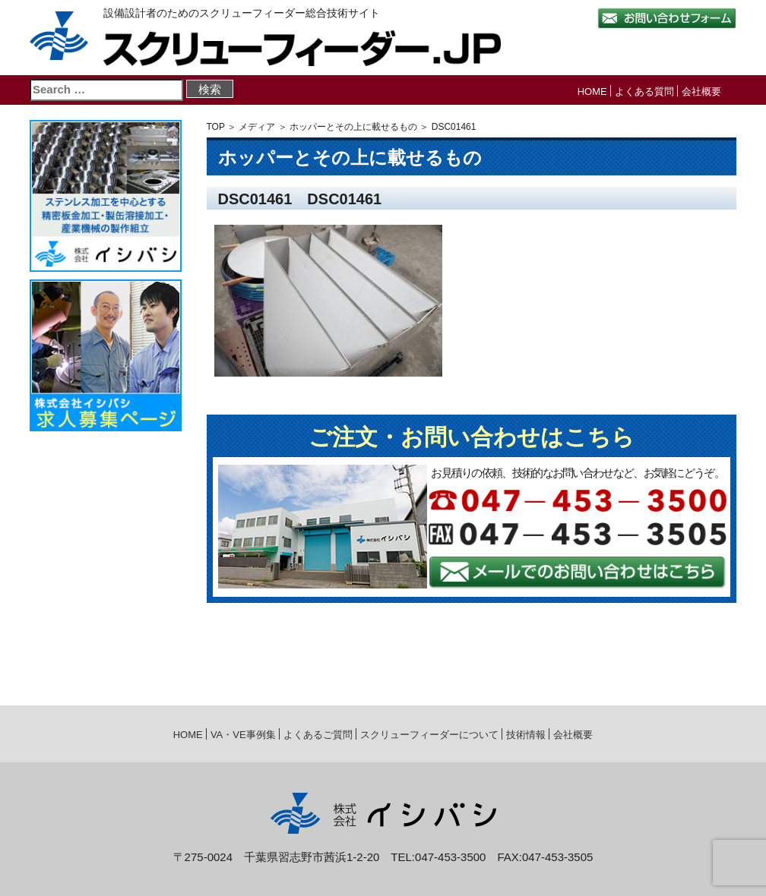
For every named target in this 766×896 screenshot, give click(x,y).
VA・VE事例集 (243, 734)
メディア (257, 126)
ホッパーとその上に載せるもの (353, 126)
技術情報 (526, 734)
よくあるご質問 (318, 734)
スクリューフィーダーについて (429, 734)
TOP (216, 126)
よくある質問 (644, 91)
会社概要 (701, 91)
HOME (592, 91)
